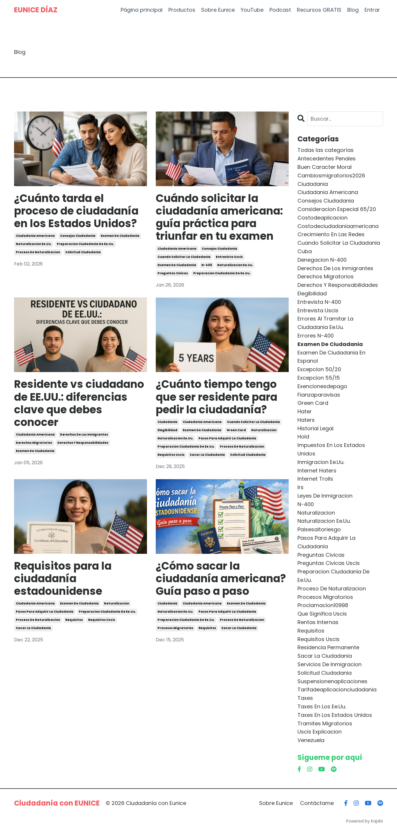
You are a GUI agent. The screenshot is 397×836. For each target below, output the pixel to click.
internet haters (316, 470)
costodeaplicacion (322, 217)
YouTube (252, 9)
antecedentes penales (326, 158)
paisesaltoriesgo (319, 529)
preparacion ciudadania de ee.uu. (85, 244)
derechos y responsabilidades (82, 443)
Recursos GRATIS (319, 9)
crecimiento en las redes (331, 234)
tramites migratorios (324, 723)
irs (300, 487)
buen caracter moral (324, 167)
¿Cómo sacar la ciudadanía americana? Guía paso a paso (221, 579)
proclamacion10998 (322, 605)
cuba (304, 251)
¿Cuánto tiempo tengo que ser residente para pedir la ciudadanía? (216, 397)
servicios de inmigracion (329, 664)
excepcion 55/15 (318, 377)
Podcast (280, 9)
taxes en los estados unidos (334, 715)
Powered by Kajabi (364, 821)
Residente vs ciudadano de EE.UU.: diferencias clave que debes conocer (79, 403)
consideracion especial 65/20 (336, 209)
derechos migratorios (34, 443)
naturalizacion (263, 430)
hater (304, 411)
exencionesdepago (322, 386)
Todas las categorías (325, 150)
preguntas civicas (173, 273)
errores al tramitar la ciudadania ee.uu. (325, 323)
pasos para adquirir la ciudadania (227, 438)
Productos (181, 9)
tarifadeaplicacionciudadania (337, 689)
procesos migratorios (175, 628)
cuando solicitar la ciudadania (184, 257)
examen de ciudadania (120, 236)
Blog (353, 9)
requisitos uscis (171, 455)
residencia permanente (328, 647)
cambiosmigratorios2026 (331, 175)
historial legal (315, 428)
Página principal (141, 9)
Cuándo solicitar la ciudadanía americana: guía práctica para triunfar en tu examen (219, 217)
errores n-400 (315, 335)
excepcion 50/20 (319, 369)
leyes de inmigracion (324, 495)
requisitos (74, 620)
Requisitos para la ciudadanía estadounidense (63, 579)
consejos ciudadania (77, 236)
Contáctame (317, 803)
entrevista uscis (229, 257)
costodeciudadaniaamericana (338, 226)
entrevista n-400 (319, 302)
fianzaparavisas (318, 394)
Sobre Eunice (218, 9)
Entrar (372, 9)
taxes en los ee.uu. (321, 706)
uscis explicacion (319, 731)
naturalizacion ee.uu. (34, 244)
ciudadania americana (35, 236)
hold (303, 436)
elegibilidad (167, 430)
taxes (305, 698)
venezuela (310, 740)
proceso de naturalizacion (38, 252)
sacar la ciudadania (207, 455)
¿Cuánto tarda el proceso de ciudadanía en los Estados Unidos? (76, 211)
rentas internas (317, 622)
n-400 (206, 265)
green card (236, 430)
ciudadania (167, 422)
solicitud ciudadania (83, 252)
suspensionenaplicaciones (332, 681)
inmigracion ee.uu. (320, 462)
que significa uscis (322, 613)
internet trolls (315, 478)
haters (306, 420)
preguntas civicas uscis (328, 563)
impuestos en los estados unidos (331, 449)
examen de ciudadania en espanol (331, 357)
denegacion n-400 (322, 259)
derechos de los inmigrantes (84, 434)
